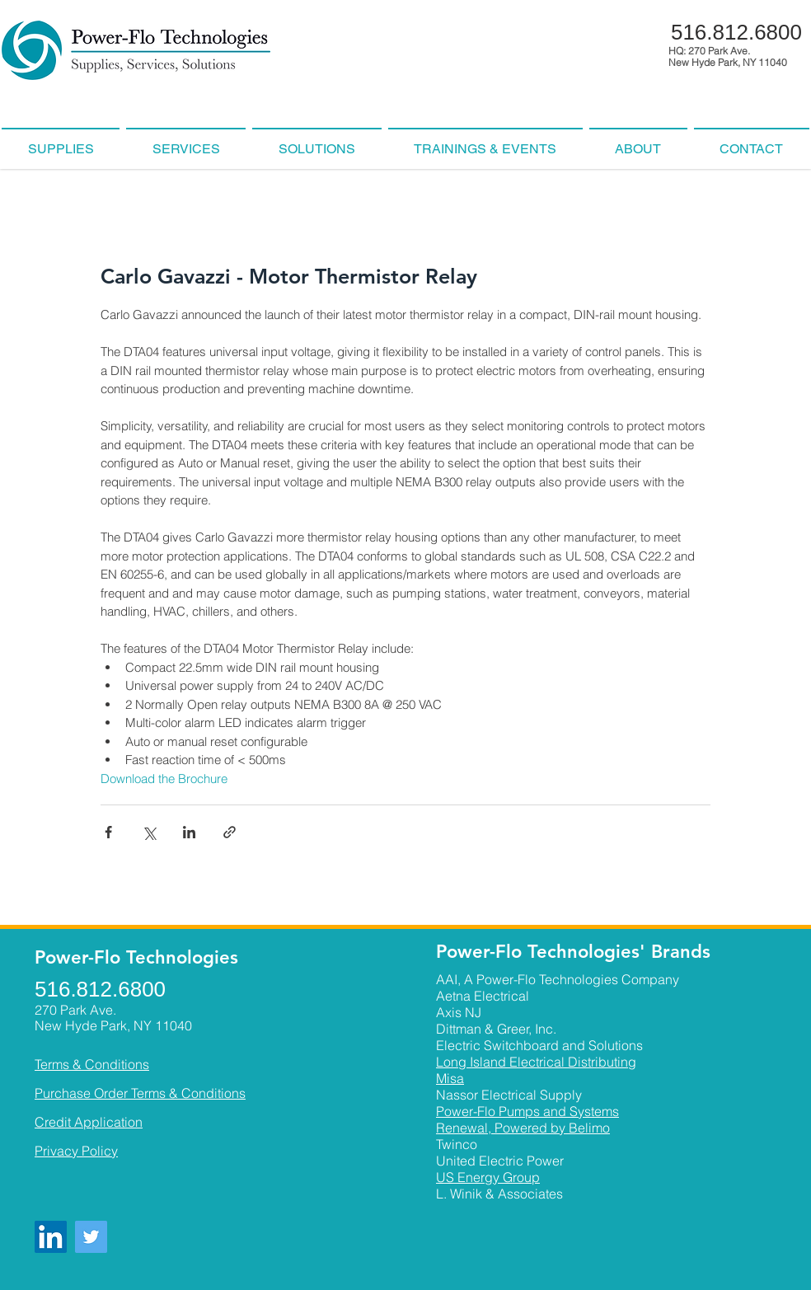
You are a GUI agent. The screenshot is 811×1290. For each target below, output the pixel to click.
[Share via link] (229, 832)
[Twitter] (91, 1237)
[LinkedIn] (51, 1237)
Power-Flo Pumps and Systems (527, 1111)
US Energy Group (488, 1177)
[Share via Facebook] (108, 832)
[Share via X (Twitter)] (149, 832)
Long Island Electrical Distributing (536, 1061)
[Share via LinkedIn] (189, 832)
